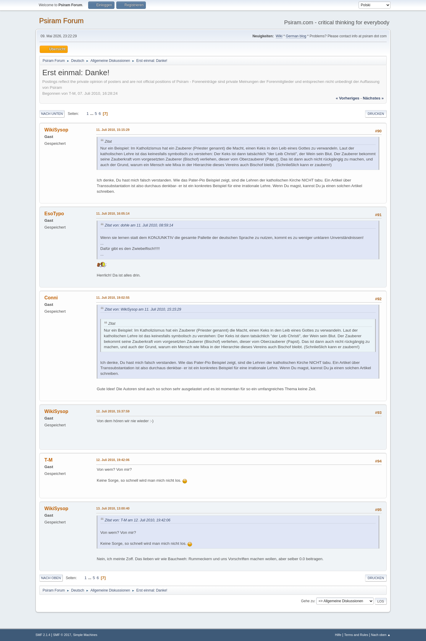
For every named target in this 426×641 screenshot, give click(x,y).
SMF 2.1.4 (43, 635)
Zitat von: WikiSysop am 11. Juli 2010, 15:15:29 (143, 309)
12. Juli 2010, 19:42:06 (113, 460)
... (92, 113)
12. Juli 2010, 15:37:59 (113, 411)
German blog (296, 36)
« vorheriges (347, 98)
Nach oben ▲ (380, 635)
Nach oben (51, 578)
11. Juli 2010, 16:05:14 (113, 213)
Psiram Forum (61, 21)
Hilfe (338, 635)
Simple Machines (85, 635)
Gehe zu (307, 601)
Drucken (376, 113)
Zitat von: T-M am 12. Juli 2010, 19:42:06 (137, 520)
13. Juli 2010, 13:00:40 (113, 508)
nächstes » (373, 98)
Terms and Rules (356, 635)
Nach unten (52, 113)
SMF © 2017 (62, 635)
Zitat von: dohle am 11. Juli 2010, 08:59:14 (139, 225)
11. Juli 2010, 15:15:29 (113, 129)
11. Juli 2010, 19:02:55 (113, 297)
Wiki (279, 36)
